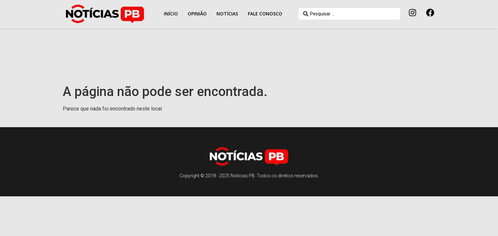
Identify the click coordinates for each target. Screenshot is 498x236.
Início (171, 13)
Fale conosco (265, 13)
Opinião (197, 13)
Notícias (227, 13)
